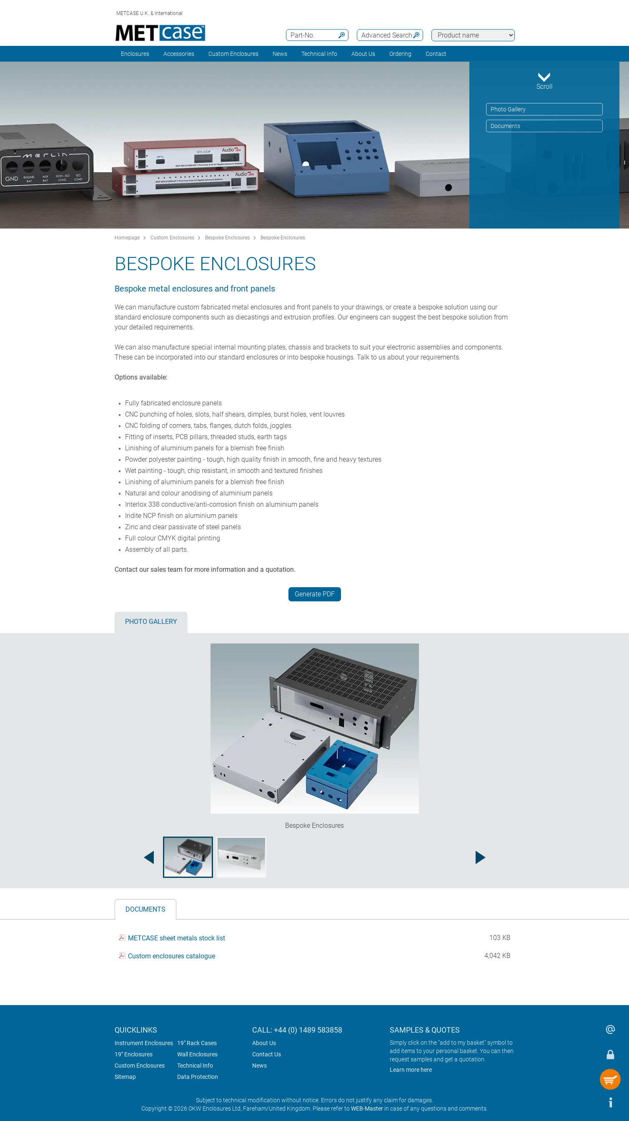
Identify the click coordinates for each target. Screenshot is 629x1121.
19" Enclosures (134, 1054)
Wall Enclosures (197, 1054)
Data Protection (197, 1076)
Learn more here (411, 1069)
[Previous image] (149, 857)
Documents (505, 126)
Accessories (178, 53)
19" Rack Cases (197, 1043)
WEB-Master (367, 1108)
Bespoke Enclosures (227, 238)
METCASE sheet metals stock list (176, 939)
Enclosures (135, 53)
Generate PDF (315, 594)
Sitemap (125, 1076)
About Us (264, 1043)
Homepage (127, 238)
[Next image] (480, 857)
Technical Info (195, 1065)
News (280, 53)
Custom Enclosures (233, 53)
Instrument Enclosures (144, 1043)
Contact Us (266, 1054)
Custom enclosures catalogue (171, 956)
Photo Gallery (508, 109)
